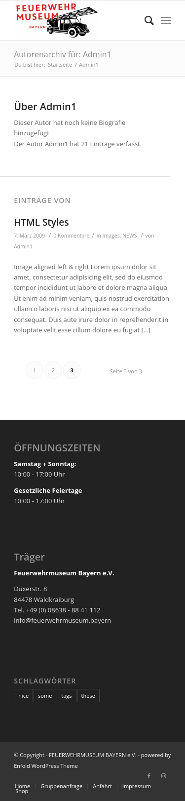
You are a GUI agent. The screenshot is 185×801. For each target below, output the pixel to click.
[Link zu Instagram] (163, 775)
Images (111, 235)
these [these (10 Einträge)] (88, 695)
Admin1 (23, 246)
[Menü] (166, 20)
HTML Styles (41, 222)
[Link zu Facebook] (149, 775)
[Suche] (144, 20)
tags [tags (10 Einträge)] (66, 695)
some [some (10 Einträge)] (45, 695)
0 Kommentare (71, 235)
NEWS (129, 235)
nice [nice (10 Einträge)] (23, 695)
